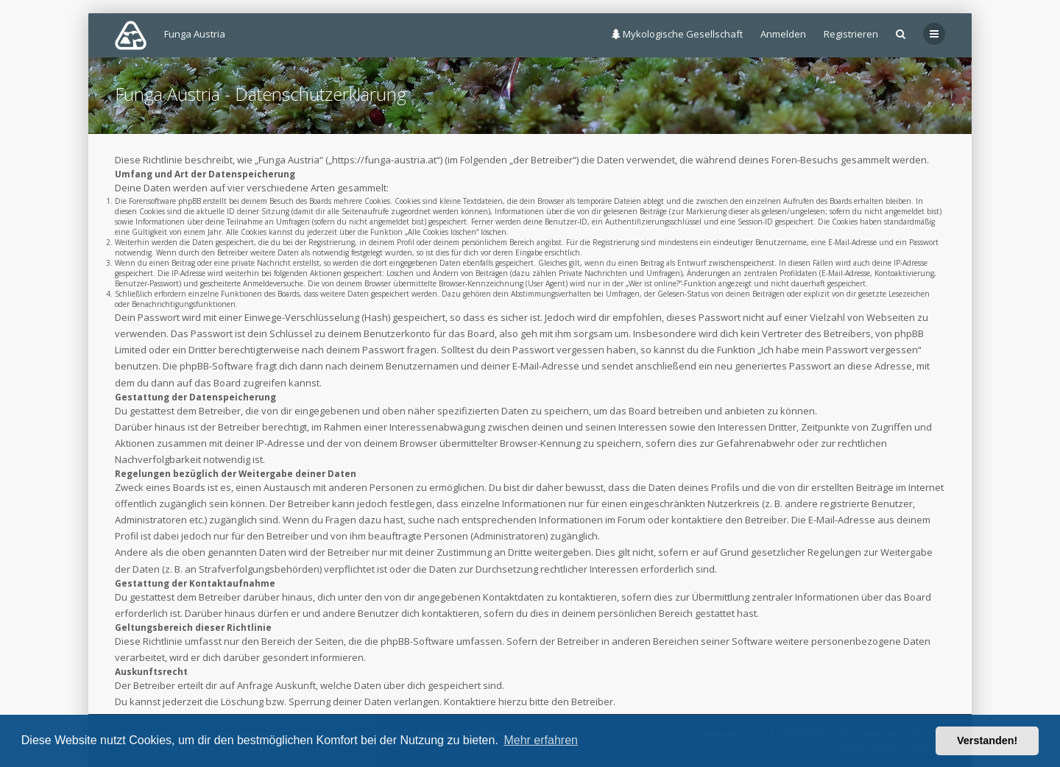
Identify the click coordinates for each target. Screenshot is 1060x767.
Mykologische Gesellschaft (677, 33)
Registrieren (851, 33)
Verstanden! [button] (987, 740)
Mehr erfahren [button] (541, 740)
